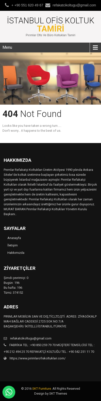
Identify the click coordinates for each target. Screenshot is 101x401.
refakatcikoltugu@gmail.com (74, 5)
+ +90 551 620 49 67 (27, 5)
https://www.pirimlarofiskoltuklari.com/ (37, 358)
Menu (7, 47)
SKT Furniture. (42, 388)
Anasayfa (14, 238)
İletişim (12, 245)
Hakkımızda (15, 253)
